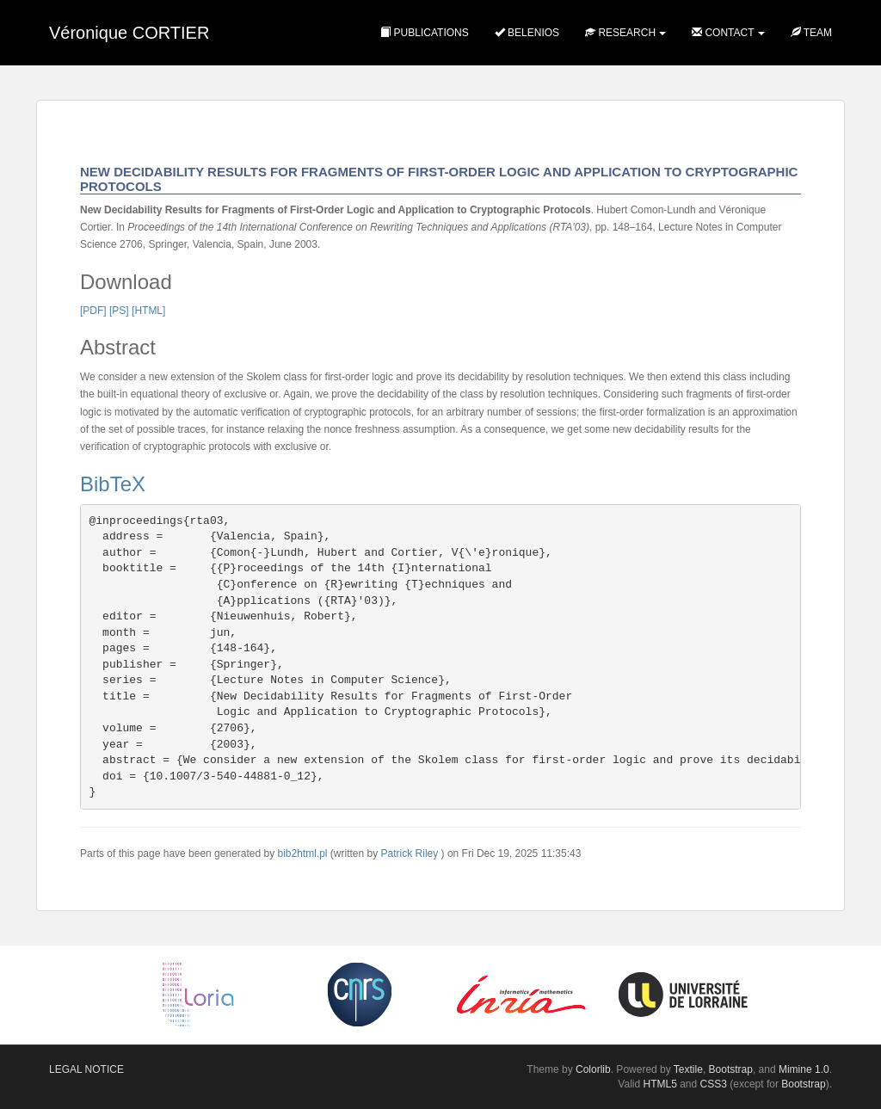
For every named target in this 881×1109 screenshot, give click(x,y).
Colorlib (593, 1069)
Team (811, 33)
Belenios (527, 33)
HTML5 (660, 1084)
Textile (688, 1069)
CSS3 (713, 1084)
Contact (723, 33)
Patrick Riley (410, 853)
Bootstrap (731, 1069)
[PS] (119, 311)
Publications (424, 33)
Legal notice (86, 1069)
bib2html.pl (303, 853)
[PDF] (93, 311)
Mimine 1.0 (804, 1069)
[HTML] (148, 311)
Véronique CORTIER (129, 32)
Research (620, 33)
